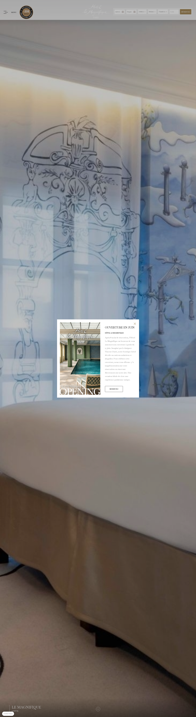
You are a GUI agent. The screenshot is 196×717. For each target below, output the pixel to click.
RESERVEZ (109, 385)
